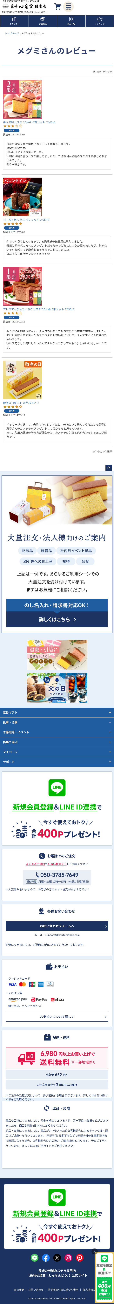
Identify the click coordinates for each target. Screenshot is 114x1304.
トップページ (12, 33)
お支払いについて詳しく (57, 1016)
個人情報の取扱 (91, 1289)
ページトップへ (108, 468)
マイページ (10, 752)
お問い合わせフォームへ (57, 926)
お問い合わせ (36, 1289)
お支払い (61, 966)
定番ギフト (10, 712)
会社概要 (19, 1289)
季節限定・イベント (16, 732)
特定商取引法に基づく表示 (63, 1289)
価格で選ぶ (10, 742)
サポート (9, 762)
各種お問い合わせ (61, 911)
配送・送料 (61, 1037)
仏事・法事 (10, 722)
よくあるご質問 (35, 864)
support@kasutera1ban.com (62, 934)
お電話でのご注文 (61, 855)
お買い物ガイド (57, 864)
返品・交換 (61, 1108)
